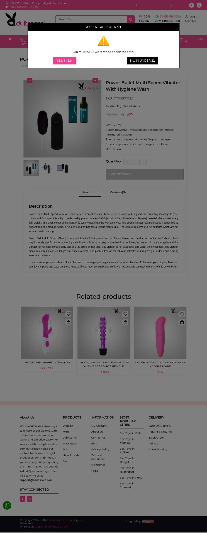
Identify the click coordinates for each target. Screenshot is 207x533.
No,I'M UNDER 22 (142, 60)
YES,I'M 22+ (65, 60)
